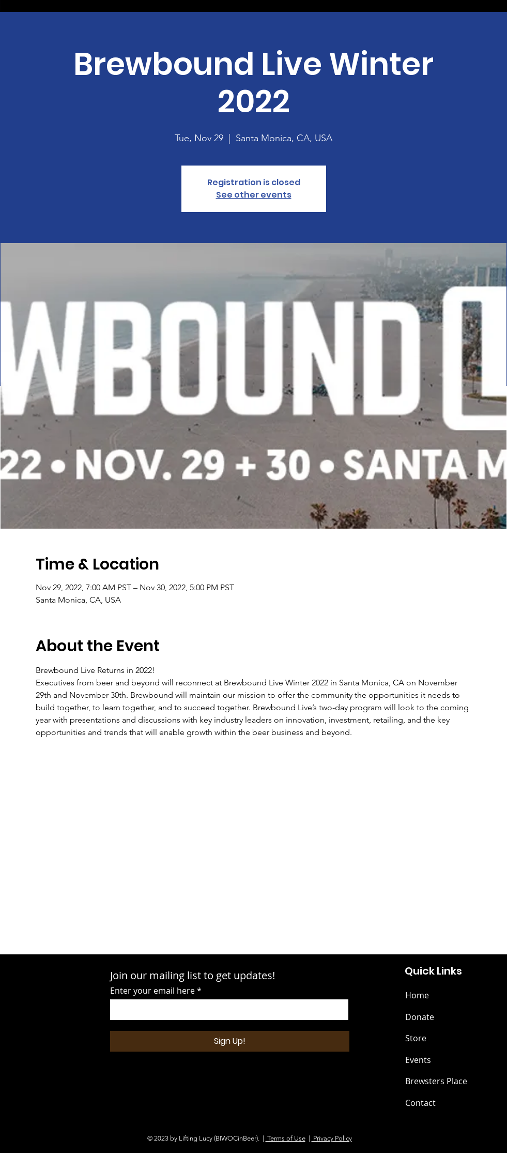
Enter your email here (152, 990)
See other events (253, 195)
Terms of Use (285, 1138)
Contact (420, 1103)
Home (417, 995)
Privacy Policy (332, 1138)
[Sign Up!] (229, 1041)
